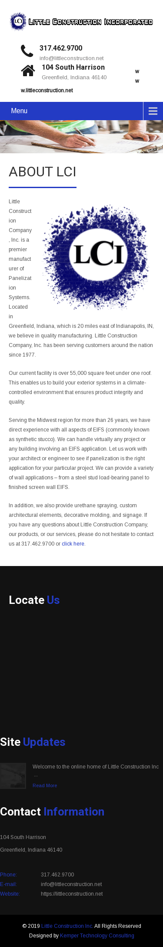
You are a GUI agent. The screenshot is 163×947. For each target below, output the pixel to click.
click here (73, 544)
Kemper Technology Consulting (97, 936)
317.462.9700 (61, 48)
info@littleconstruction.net (71, 58)
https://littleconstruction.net (72, 894)
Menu (19, 111)
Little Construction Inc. (67, 926)
